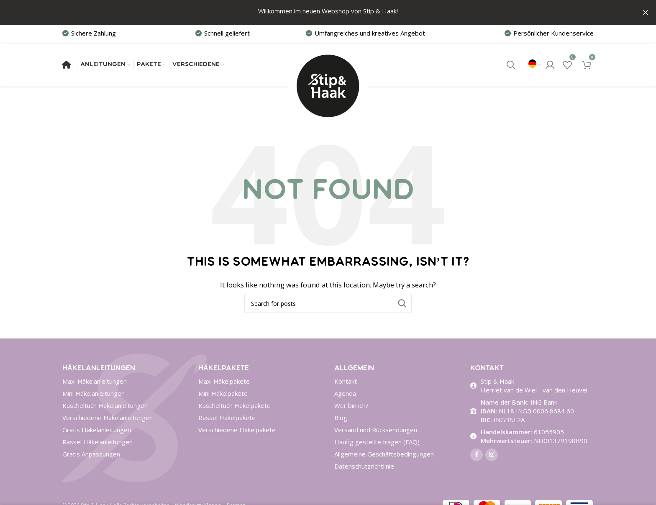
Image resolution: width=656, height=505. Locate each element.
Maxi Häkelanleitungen (94, 381)
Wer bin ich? (351, 405)
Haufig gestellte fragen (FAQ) (377, 441)
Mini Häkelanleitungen (93, 393)
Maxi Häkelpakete (224, 381)
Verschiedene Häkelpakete (237, 429)
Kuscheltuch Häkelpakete (234, 405)
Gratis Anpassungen (91, 453)
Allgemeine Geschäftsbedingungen (384, 453)
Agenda (345, 393)
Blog (340, 417)
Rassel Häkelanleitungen (97, 441)
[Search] (511, 64)
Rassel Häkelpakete (227, 417)
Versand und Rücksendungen (375, 429)
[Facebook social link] (476, 454)
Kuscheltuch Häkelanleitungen (105, 405)
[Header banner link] (315, 12)
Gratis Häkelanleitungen (96, 429)
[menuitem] (534, 64)
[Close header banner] (645, 12)
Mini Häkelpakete (223, 393)
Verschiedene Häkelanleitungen (107, 417)
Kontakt (345, 381)
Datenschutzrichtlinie (364, 465)
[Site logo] (328, 63)
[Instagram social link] (491, 454)
